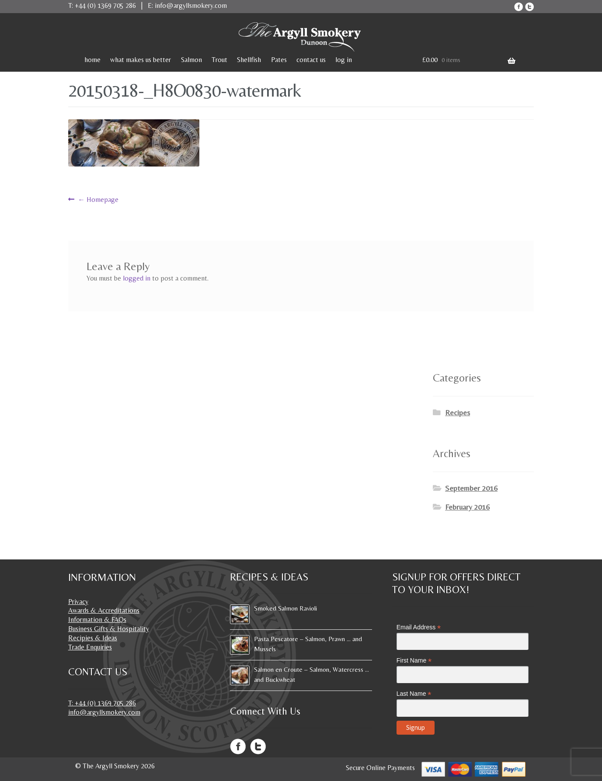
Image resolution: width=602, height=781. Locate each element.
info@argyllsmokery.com (191, 5)
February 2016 (467, 507)
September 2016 (471, 488)
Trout (219, 60)
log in (343, 60)
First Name (414, 660)
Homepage (98, 199)
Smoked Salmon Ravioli (285, 608)
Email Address (419, 627)
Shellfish (249, 60)
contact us (311, 60)
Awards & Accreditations (103, 610)
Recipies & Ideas (92, 638)
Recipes (457, 412)
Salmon (191, 60)
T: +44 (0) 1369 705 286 (102, 703)
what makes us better (140, 60)
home (92, 60)
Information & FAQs (97, 619)
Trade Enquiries (90, 647)
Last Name (414, 694)
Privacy (78, 601)
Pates (279, 60)
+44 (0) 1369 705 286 (105, 5)
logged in (136, 278)
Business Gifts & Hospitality (108, 629)
